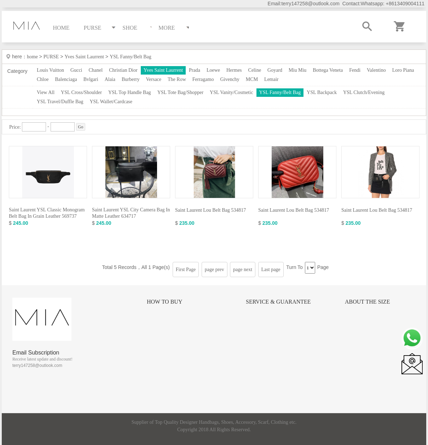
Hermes (234, 70)
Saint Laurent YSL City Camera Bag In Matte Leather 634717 (131, 213)
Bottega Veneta (328, 70)
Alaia (110, 79)
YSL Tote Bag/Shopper (180, 92)
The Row (177, 79)
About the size (367, 302)
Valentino (376, 70)
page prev (214, 269)
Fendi (354, 70)
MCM (252, 79)
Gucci (76, 70)
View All (45, 92)
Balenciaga (66, 79)
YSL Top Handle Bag (129, 92)
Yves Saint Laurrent (84, 56)
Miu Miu (297, 70)
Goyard (274, 70)
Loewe (213, 70)
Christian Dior (123, 70)
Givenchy (229, 79)
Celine (254, 70)
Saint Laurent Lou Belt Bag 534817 (210, 210)
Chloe (42, 79)
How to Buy (164, 302)
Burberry (131, 79)
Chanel (96, 70)
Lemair (271, 79)
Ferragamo (203, 79)
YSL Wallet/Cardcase (110, 101)
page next (242, 269)
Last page (270, 269)
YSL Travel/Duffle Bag (60, 101)
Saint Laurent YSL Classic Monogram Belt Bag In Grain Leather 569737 (47, 213)
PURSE (51, 56)
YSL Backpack (322, 92)
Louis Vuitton (50, 70)
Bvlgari (90, 79)
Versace (154, 79)
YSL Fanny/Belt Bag (130, 56)
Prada (194, 70)
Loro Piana (403, 70)
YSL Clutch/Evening (363, 92)
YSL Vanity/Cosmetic (231, 92)
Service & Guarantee (278, 302)
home (33, 56)
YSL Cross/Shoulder (81, 92)
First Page (186, 269)
